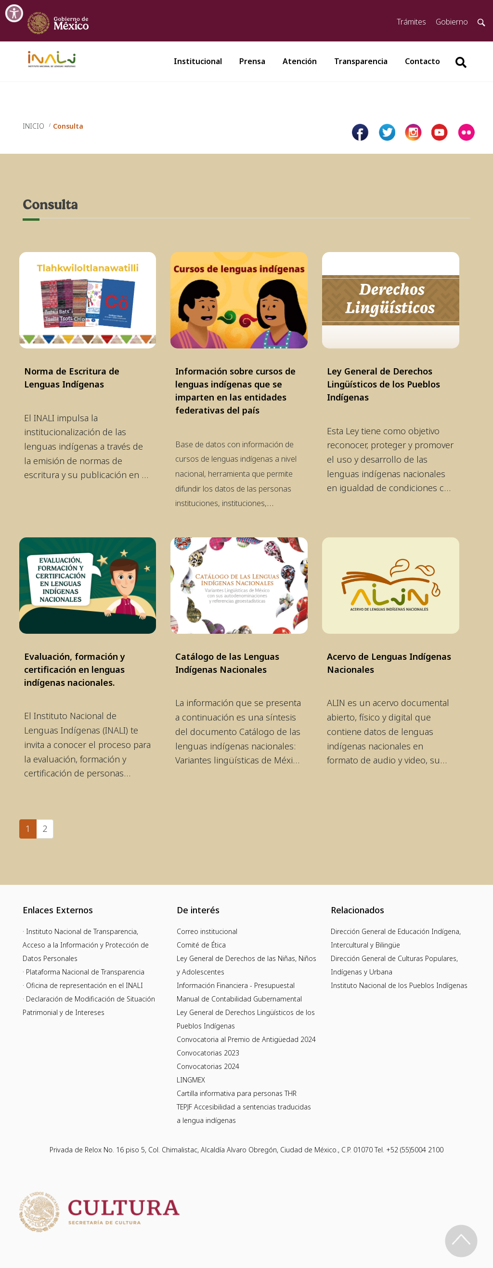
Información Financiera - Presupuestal (236, 985)
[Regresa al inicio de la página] (461, 1241)
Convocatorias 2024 (208, 1066)
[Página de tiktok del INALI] (466, 132)
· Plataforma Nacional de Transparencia (83, 971)
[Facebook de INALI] (360, 132)
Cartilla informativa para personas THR (237, 1093)
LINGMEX (191, 1079)
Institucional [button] (198, 61)
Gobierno (452, 21)
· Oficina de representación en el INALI (83, 985)
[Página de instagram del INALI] (413, 132)
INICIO (33, 126)
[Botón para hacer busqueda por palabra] (461, 63)
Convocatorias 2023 (208, 1052)
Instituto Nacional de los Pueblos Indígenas (399, 985)
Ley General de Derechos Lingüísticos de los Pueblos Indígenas (383, 384)
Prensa (252, 61)
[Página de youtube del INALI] (439, 132)
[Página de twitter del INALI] (386, 132)
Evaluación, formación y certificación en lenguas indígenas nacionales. (74, 669)
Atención (300, 61)
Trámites (411, 21)
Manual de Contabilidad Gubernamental (239, 998)
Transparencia (361, 61)
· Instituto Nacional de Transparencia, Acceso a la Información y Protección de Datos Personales (86, 945)
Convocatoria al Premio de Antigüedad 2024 (246, 1039)
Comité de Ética (201, 944)
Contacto (422, 61)
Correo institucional (207, 931)
